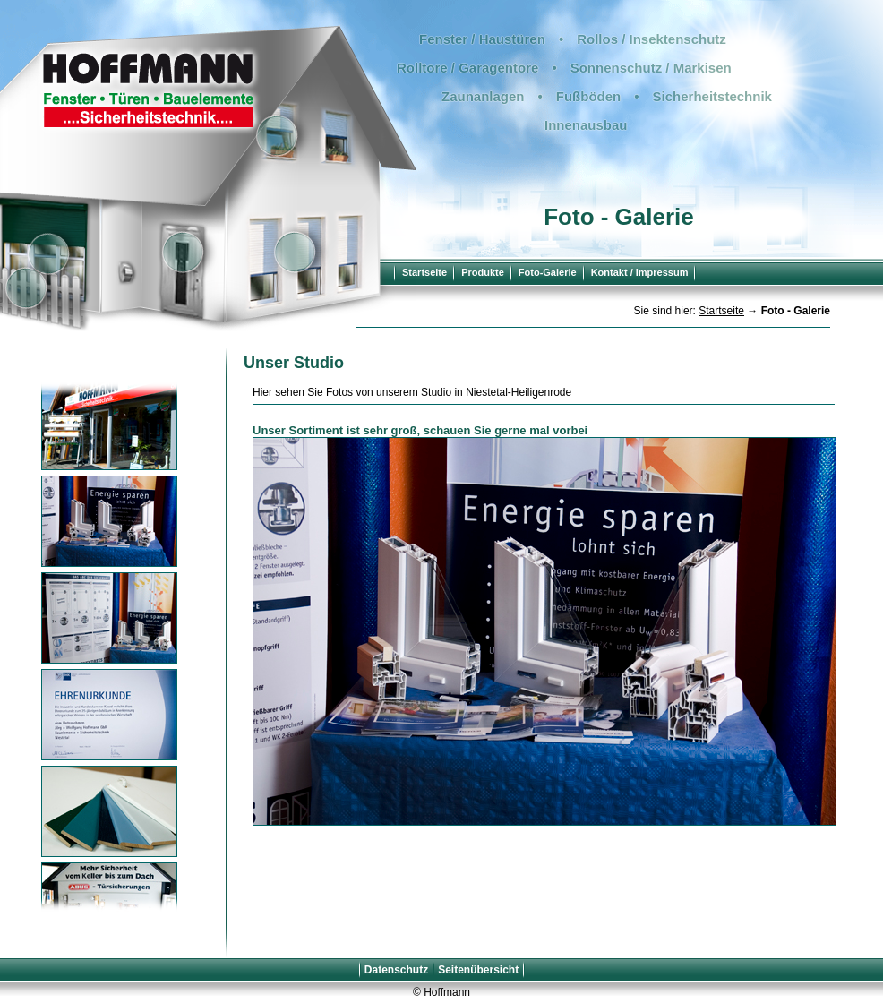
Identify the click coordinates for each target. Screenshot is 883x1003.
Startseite (424, 272)
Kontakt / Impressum (640, 272)
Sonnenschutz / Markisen (651, 67)
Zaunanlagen (483, 96)
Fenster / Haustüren (482, 39)
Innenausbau (586, 125)
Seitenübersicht (478, 970)
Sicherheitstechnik (712, 96)
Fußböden (588, 96)
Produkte (482, 272)
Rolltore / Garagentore (467, 67)
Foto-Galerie (548, 272)
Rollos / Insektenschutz (651, 39)
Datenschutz (396, 970)
